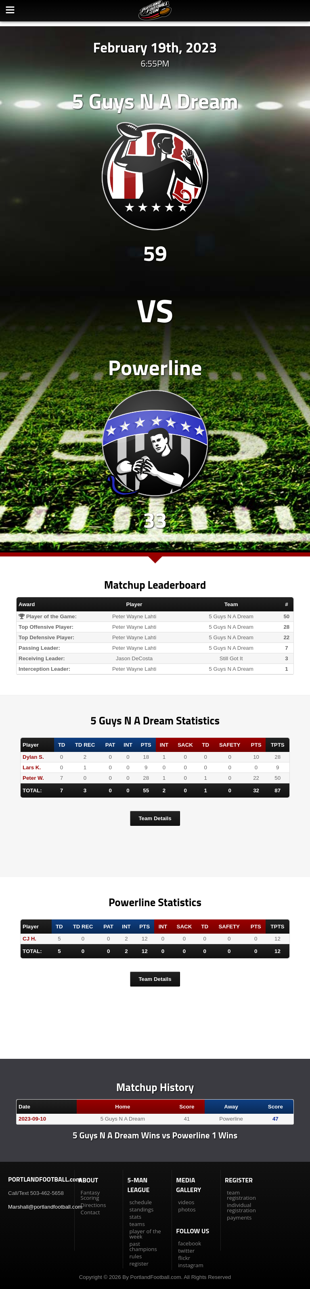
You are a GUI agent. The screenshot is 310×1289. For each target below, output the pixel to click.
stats (135, 1216)
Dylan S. (33, 757)
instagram (190, 1265)
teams (137, 1224)
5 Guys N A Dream (155, 100)
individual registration (241, 1207)
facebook (189, 1243)
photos (186, 1209)
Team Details (154, 818)
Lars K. (32, 767)
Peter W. (33, 778)
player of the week (145, 1234)
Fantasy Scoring (90, 1195)
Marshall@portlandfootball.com (45, 1207)
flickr (184, 1258)
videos (186, 1202)
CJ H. (29, 939)
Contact (90, 1212)
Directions (93, 1205)
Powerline (155, 367)
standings (141, 1209)
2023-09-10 (32, 1119)
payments (239, 1217)
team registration (241, 1195)
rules (135, 1256)
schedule (140, 1202)
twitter (186, 1250)
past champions (143, 1246)
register (139, 1263)
